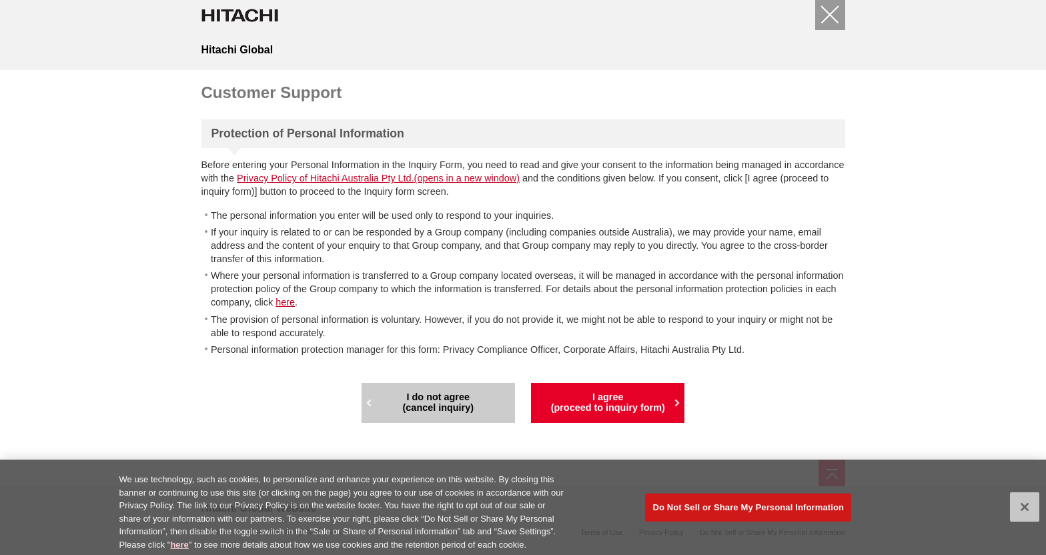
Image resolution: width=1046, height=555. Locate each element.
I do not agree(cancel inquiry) (438, 402)
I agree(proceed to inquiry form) (608, 402)
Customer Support (271, 92)
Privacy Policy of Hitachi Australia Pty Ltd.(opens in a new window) (378, 178)
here (285, 302)
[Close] (830, 15)
